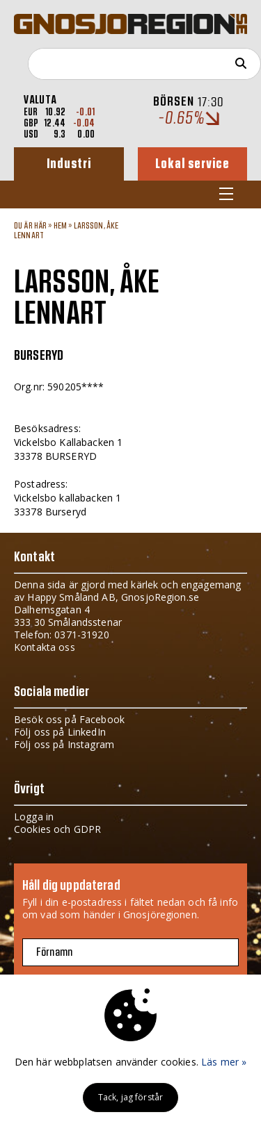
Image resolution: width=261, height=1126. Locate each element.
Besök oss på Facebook (69, 719)
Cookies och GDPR (57, 829)
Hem (60, 226)
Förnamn (54, 952)
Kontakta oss (44, 647)
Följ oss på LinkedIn (60, 731)
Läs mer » (223, 1061)
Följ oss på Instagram (64, 744)
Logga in (34, 816)
